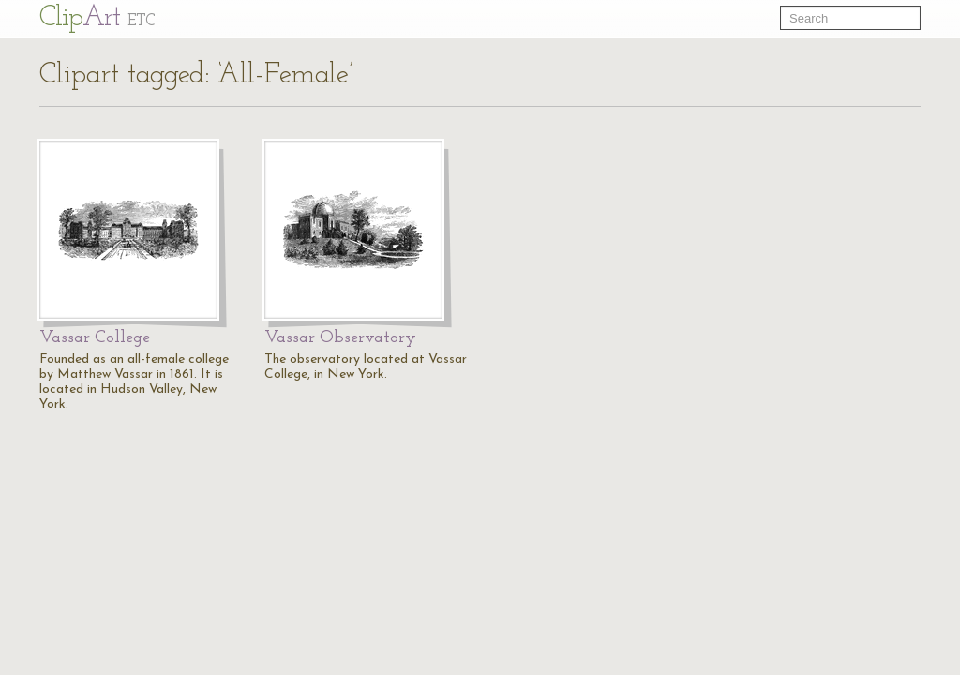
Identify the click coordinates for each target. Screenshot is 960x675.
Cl (97, 18)
